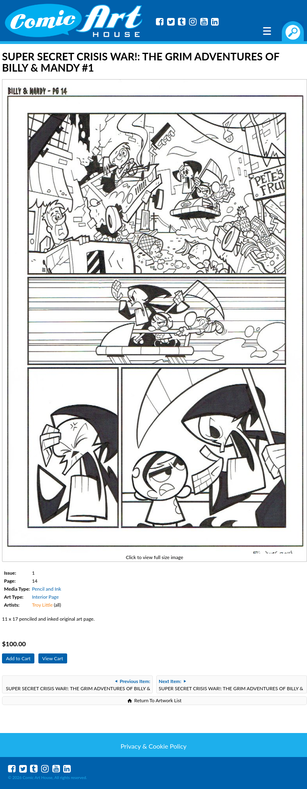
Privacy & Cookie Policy (153, 746)
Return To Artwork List (157, 700)
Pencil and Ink (46, 589)
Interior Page (45, 597)
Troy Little (42, 605)
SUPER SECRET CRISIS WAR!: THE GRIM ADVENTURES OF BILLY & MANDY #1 (78, 685)
